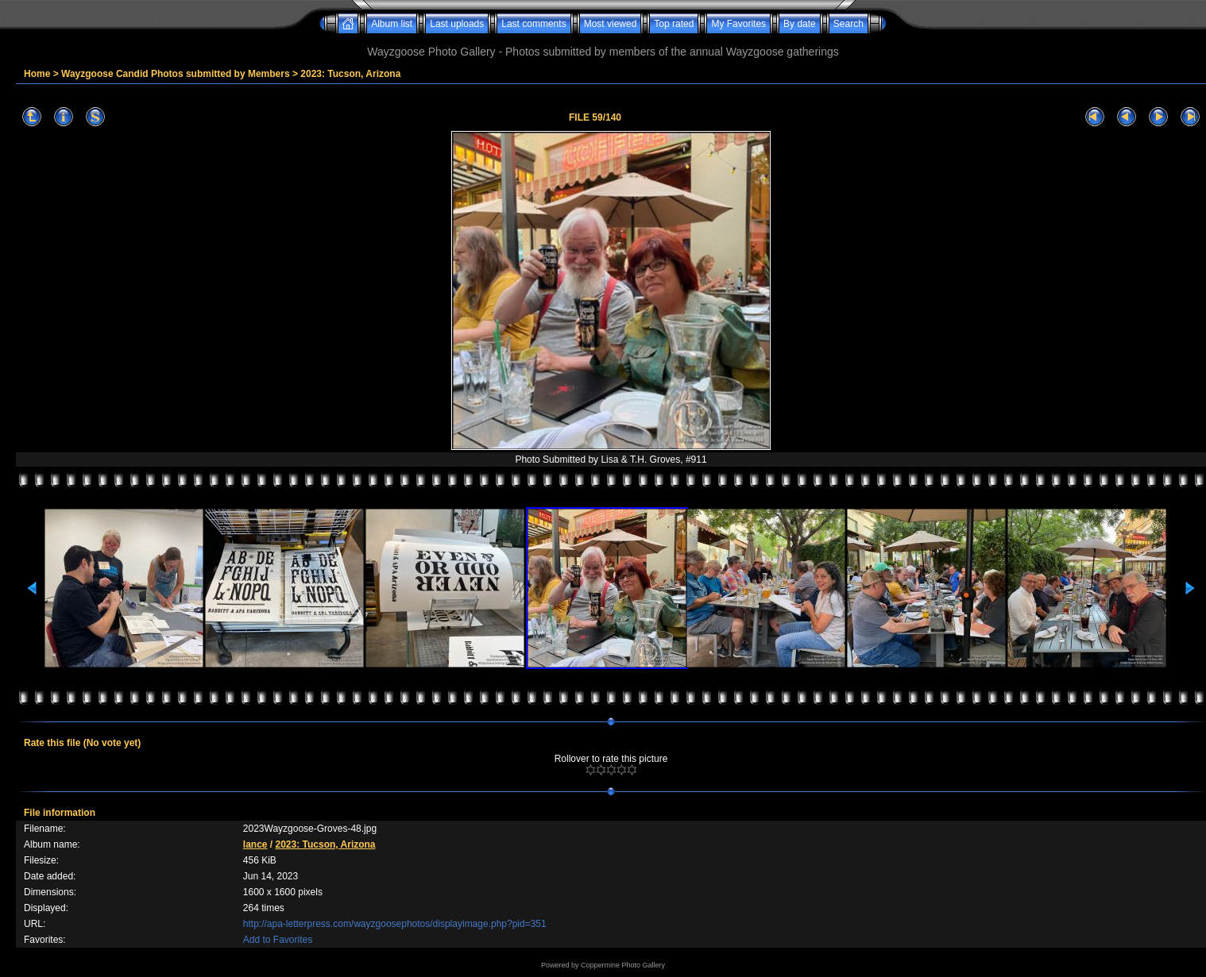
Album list (391, 23)
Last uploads (457, 23)
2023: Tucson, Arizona (350, 73)
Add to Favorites (277, 939)
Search (848, 23)
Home (37, 73)
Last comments (533, 23)
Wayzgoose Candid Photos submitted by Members (175, 73)
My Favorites (738, 23)
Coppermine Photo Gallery (623, 965)
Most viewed (610, 23)
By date (799, 23)
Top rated (674, 23)
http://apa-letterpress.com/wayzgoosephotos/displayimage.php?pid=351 (395, 923)
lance (255, 844)
